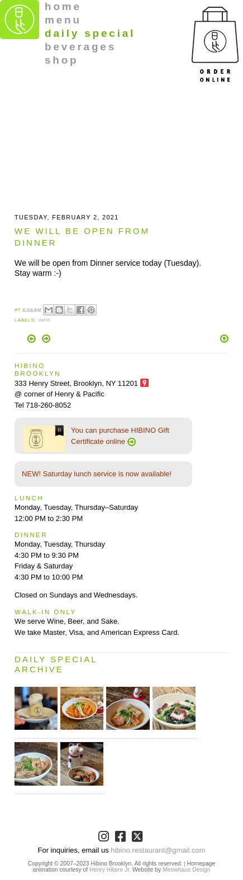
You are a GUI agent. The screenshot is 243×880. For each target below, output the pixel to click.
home (63, 6)
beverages (80, 46)
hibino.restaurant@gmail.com (158, 850)
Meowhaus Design (186, 870)
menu (63, 20)
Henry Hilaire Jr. (110, 870)
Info (44, 320)
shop (62, 60)
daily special (90, 33)
